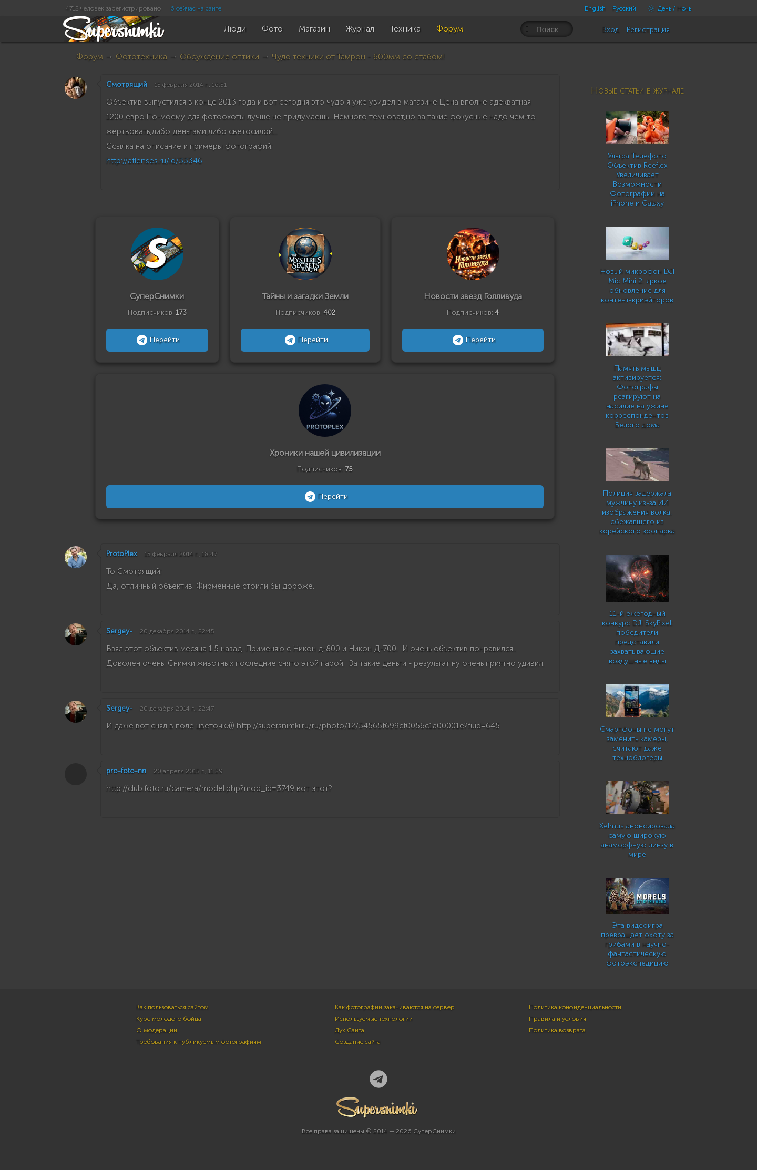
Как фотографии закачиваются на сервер (395, 1007)
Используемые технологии (374, 1018)
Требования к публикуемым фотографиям (198, 1041)
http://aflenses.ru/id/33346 (154, 161)
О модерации (156, 1030)
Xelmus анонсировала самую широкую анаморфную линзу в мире (637, 840)
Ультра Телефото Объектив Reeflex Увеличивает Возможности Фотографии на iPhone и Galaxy (637, 179)
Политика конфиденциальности (575, 1007)
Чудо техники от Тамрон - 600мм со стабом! (358, 56)
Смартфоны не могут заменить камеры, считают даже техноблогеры (637, 743)
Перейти (157, 340)
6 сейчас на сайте (195, 8)
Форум (89, 56)
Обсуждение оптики (219, 56)
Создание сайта (358, 1041)
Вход (610, 29)
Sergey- (119, 631)
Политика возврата (557, 1030)
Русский (624, 8)
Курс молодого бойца (168, 1018)
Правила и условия (557, 1018)
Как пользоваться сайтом (172, 1007)
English (595, 8)
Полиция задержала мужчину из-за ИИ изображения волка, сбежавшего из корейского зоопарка (637, 512)
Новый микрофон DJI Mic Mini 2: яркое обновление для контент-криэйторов (637, 285)
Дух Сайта (349, 1030)
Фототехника (141, 56)
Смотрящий (126, 84)
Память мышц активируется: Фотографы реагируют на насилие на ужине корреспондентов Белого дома (637, 396)
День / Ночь (667, 8)
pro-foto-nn (126, 770)
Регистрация (648, 29)
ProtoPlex (121, 553)
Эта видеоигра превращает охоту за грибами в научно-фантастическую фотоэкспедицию (637, 944)
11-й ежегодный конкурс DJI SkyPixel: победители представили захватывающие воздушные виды (637, 637)
